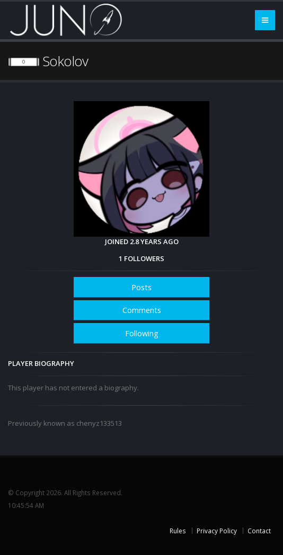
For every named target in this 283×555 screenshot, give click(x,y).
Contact (259, 530)
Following (141, 333)
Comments (141, 310)
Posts (141, 287)
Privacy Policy (217, 530)
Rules (178, 530)
